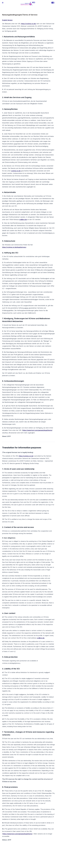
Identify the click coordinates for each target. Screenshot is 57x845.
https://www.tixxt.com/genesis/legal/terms (37, 430)
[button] (2, 2)
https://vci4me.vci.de (26, 456)
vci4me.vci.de (16, 171)
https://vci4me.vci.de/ (28, 24)
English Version (7, 20)
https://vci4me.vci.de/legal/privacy (14, 247)
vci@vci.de (23, 219)
